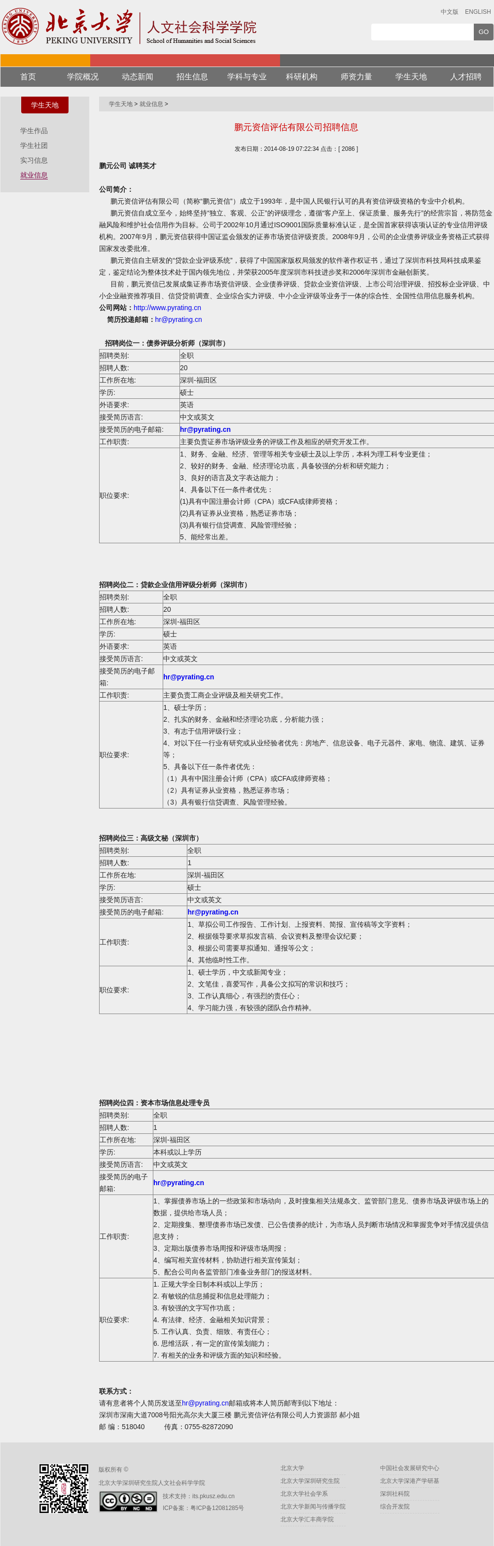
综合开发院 (395, 1506)
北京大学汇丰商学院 (307, 1519)
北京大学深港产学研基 (409, 1480)
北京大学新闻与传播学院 (313, 1506)
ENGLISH (478, 11)
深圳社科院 (395, 1493)
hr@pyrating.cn (178, 319)
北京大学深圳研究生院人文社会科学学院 (152, 1482)
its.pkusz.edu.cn (213, 1496)
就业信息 (34, 175)
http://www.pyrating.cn (167, 308)
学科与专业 (247, 76)
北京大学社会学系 (304, 1493)
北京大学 (292, 1468)
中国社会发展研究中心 (409, 1468)
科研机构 (302, 76)
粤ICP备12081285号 (217, 1508)
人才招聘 (466, 76)
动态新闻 (137, 76)
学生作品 (34, 131)
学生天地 (411, 76)
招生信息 (192, 76)
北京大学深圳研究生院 (310, 1480)
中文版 (450, 11)
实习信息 (34, 160)
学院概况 (83, 76)
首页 (28, 76)
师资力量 (356, 76)
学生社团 (34, 145)
